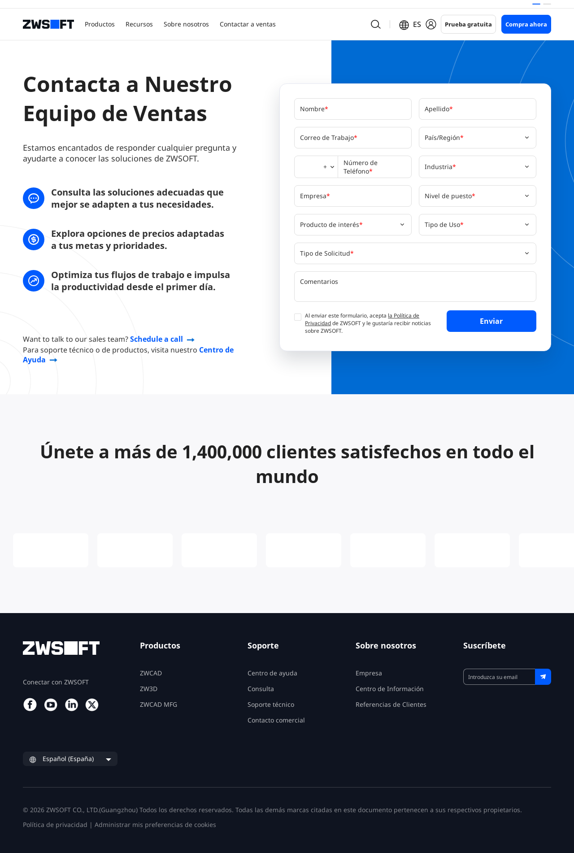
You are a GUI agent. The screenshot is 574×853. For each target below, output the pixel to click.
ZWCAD (151, 673)
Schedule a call (156, 339)
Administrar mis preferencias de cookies (155, 824)
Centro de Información (390, 688)
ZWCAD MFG (158, 704)
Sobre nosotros (186, 24)
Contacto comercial (276, 720)
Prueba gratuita (468, 24)
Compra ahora (526, 24)
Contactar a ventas (248, 24)
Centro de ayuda (272, 673)
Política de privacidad (55, 824)
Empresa (369, 673)
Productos (100, 24)
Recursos (139, 24)
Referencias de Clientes (391, 704)
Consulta (261, 688)
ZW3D (148, 688)
